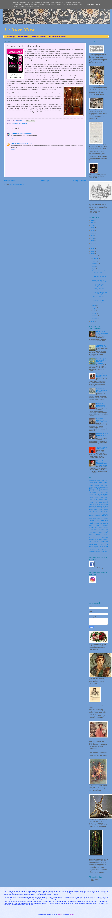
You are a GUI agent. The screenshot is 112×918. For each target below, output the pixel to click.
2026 (92, 220)
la (101, 513)
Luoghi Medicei (96, 518)
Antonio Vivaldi (104, 485)
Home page (10, 37)
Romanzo (24, 123)
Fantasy (105, 501)
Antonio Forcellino (94, 485)
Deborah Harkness (93, 497)
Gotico (101, 507)
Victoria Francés (98, 549)
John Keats (97, 513)
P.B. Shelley (104, 531)
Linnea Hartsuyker (94, 517)
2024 (92, 225)
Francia (96, 504)
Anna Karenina (104, 484)
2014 (92, 251)
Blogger (72, 914)
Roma (106, 536)
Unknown (13, 143)
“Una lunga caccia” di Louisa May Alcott (102, 434)
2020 (92, 235)
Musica (97, 525)
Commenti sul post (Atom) (17, 184)
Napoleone (105, 525)
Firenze (91, 504)
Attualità (106, 487)
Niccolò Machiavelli (99, 529)
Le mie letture (23, 37)
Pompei (90, 534)
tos (93, 548)
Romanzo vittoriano (94, 539)
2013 (92, 253)
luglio (94, 269)
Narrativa (18, 123)
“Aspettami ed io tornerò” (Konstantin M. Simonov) (101, 390)
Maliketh (60, 914)
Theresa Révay (98, 546)
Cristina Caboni (93, 496)
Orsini (99, 531)
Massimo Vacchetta (98, 522)
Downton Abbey (93, 499)
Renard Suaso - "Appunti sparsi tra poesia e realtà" (99, 281)
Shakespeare (92, 543)
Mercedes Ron (98, 523)
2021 (92, 233)
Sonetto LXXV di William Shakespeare (102, 332)
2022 (92, 230)
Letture (14, 123)
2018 (92, 240)
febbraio (94, 315)
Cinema (100, 494)
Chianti (95, 494)
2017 (92, 243)
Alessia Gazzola (93, 484)
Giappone (99, 506)
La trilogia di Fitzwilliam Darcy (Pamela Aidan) (100, 405)
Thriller (106, 546)
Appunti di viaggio (93, 487)
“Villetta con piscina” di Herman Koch (98, 297)
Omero (95, 531)
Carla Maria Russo (103, 490)
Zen (93, 553)
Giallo (94, 506)
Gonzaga (96, 507)
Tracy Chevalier (104, 548)
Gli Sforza (105, 506)
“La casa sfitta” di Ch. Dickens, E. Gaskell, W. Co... (99, 276)
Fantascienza (99, 501)
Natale (100, 527)
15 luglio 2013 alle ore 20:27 (24, 133)
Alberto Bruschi (103, 482)
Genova (100, 504)
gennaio (94, 318)
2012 (92, 321)
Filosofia (105, 502)
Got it (98, 4)
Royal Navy (102, 539)
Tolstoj (90, 548)
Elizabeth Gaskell (103, 499)
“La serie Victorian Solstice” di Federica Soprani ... (99, 301)
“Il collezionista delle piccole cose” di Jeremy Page (99, 293)
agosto (94, 266)
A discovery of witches (94, 480)
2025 (92, 222)
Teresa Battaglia (101, 544)
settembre (95, 263)
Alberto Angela (93, 482)
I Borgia (95, 509)
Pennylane (14, 133)
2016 (92, 246)
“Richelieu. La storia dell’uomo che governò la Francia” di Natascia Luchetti (101, 463)
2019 (92, 238)
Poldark (106, 532)
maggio (94, 308)
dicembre (95, 256)
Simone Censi (100, 543)
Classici (105, 494)
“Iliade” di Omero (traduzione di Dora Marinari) (101, 375)
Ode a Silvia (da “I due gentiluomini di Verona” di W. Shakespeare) (101, 361)
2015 (92, 248)
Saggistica (104, 541)
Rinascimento (93, 536)
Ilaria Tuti (106, 509)
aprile (94, 310)
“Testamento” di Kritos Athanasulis (101, 346)
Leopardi (97, 515)
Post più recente (10, 181)
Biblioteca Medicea (39, 37)
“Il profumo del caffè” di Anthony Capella (98, 285)
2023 (92, 228)
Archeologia (101, 487)
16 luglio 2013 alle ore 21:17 (24, 143)
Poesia (100, 532)
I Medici (100, 509)
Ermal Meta (92, 501)
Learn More (90, 4)
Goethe (90, 507)
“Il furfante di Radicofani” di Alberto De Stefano (101, 420)
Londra (101, 517)
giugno (94, 305)
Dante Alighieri (103, 496)
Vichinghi (91, 549)
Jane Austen (93, 511)
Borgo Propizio (93, 490)
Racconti (98, 534)
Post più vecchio (79, 181)
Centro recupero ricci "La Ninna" (96, 492)
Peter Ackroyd (93, 532)
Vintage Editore (93, 551)
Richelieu (106, 534)
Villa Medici (105, 549)
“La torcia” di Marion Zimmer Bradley (101, 448)
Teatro (95, 544)
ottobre (94, 261)
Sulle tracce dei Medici (57, 37)
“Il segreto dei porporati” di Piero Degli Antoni (99, 271)
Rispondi (13, 138)
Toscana (97, 548)
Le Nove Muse (19, 29)
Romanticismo (93, 538)
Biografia (105, 489)
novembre (95, 258)
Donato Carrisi (104, 497)
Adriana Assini (104, 480)
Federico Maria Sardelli (95, 502)
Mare (102, 518)
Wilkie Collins (100, 551)
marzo (94, 313)
